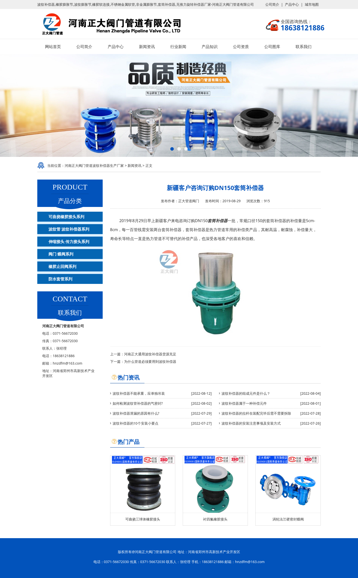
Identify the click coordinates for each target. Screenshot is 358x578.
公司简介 (272, 4)
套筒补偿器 (217, 220)
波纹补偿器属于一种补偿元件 (244, 403)
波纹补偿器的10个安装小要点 (135, 423)
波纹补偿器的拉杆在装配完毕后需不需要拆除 (256, 413)
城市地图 (312, 4)
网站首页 (53, 46)
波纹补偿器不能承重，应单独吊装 (139, 393)
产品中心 (292, 4)
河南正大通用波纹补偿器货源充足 (150, 354)
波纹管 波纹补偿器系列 (68, 229)
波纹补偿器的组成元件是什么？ (246, 393)
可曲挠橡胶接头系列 (66, 216)
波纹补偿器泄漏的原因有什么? (136, 413)
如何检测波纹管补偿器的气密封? (138, 403)
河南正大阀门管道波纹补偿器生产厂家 (94, 165)
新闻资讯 (147, 46)
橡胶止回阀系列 (62, 266)
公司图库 (272, 46)
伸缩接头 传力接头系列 (68, 241)
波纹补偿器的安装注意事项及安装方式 (251, 423)
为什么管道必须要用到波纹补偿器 (150, 361)
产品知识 (210, 46)
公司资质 (241, 46)
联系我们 (304, 46)
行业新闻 (178, 46)
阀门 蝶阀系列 (60, 254)
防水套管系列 (60, 279)
